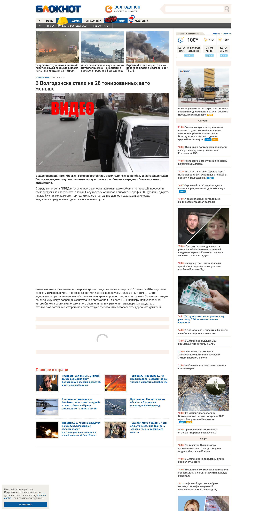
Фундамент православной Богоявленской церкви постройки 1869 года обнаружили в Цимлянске (201, 416)
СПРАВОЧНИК (93, 20)
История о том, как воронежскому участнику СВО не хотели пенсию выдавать (201, 319)
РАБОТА (68, 20)
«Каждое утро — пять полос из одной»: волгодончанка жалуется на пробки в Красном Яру (199, 266)
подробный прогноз (222, 33)
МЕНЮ (49, 20)
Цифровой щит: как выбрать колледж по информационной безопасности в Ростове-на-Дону (198, 486)
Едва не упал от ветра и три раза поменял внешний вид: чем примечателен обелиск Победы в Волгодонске (203, 111)
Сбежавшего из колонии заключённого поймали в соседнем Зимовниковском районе (199, 354)
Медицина (138, 20)
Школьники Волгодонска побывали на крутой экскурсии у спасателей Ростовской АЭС (202, 150)
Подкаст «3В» (101, 25)
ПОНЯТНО (25, 504)
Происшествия (42, 77)
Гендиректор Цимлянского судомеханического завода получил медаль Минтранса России (199, 448)
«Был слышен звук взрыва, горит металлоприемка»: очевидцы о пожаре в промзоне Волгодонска (202, 174)
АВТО (114, 20)
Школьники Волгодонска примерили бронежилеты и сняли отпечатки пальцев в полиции (203, 472)
